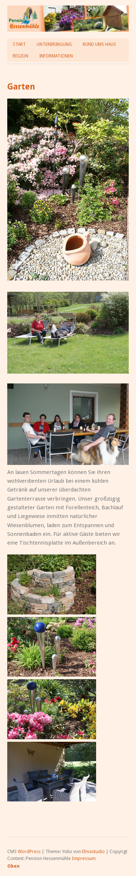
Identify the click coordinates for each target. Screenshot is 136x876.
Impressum (84, 858)
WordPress (29, 851)
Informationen (56, 56)
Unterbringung (54, 44)
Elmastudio (93, 851)
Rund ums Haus (99, 44)
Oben (13, 866)
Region (20, 56)
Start (19, 44)
